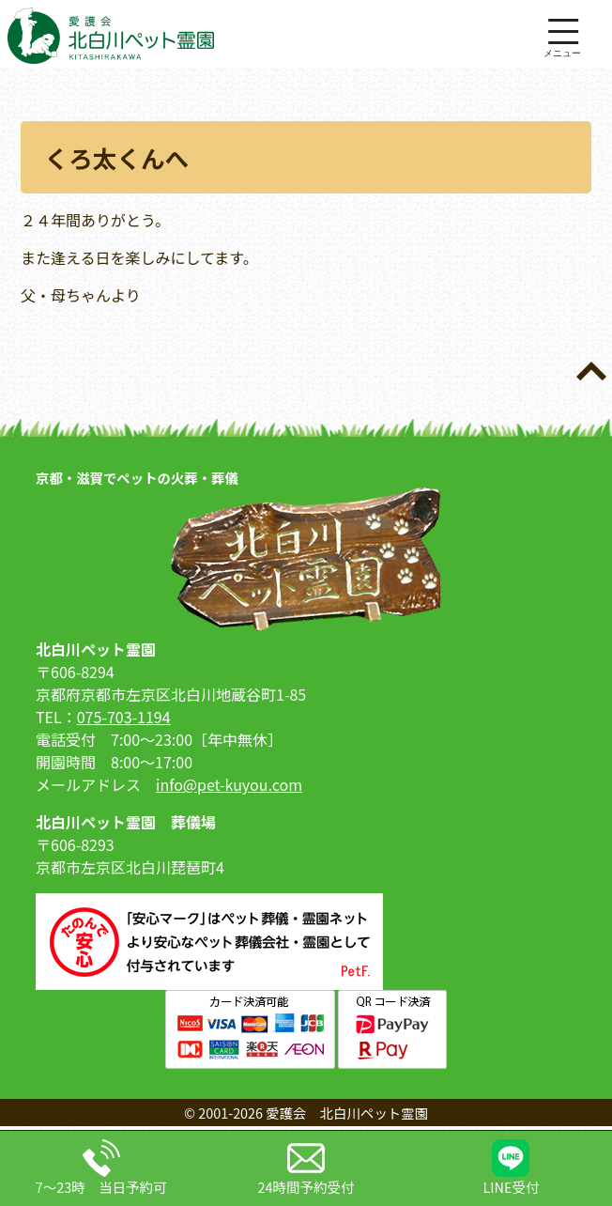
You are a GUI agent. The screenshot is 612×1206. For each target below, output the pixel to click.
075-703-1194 (124, 716)
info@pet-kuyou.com (229, 784)
